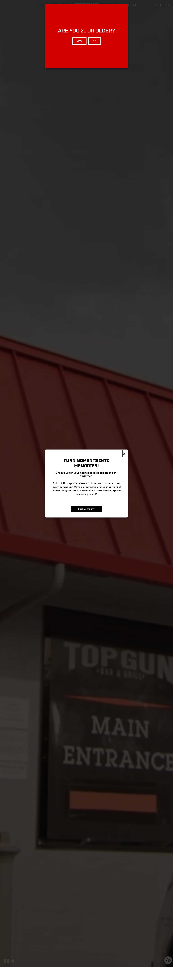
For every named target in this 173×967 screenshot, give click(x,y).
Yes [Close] (79, 41)
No (94, 41)
